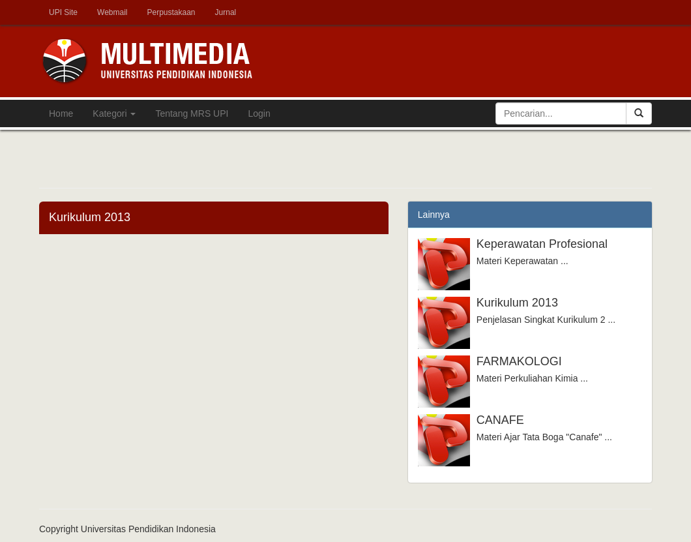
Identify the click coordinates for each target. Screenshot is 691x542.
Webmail (112, 12)
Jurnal (226, 12)
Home (61, 113)
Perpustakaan (171, 12)
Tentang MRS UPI (191, 113)
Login (259, 113)
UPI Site (63, 12)
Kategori (114, 113)
